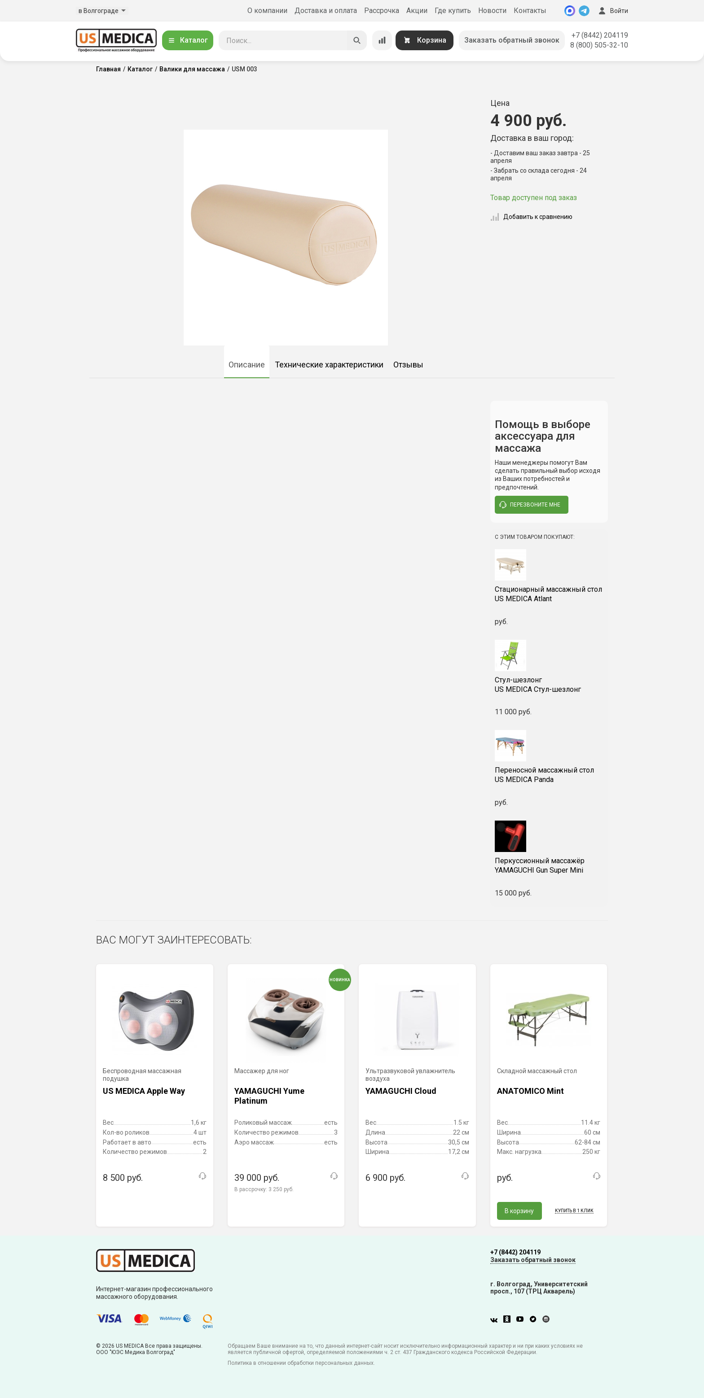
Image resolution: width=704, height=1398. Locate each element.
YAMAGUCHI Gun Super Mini (549, 865)
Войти (612, 10)
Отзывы (408, 364)
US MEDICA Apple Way (144, 1091)
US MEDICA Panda (549, 775)
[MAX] (569, 10)
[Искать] (357, 40)
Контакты (530, 10)
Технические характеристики (329, 364)
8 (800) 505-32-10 (599, 45)
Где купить (453, 10)
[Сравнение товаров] (382, 40)
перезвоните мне (529, 505)
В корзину (519, 1211)
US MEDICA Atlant (549, 594)
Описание (247, 364)
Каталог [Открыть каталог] (187, 40)
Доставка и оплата (326, 10)
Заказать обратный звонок (511, 40)
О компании (267, 10)
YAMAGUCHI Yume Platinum (269, 1095)
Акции (416, 10)
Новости (492, 10)
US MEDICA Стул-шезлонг (549, 685)
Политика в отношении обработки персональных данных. (301, 1363)
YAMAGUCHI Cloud (400, 1091)
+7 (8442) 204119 (600, 35)
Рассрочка (381, 10)
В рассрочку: (264, 1189)
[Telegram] (584, 10)
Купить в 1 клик (574, 1210)
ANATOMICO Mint (530, 1091)
